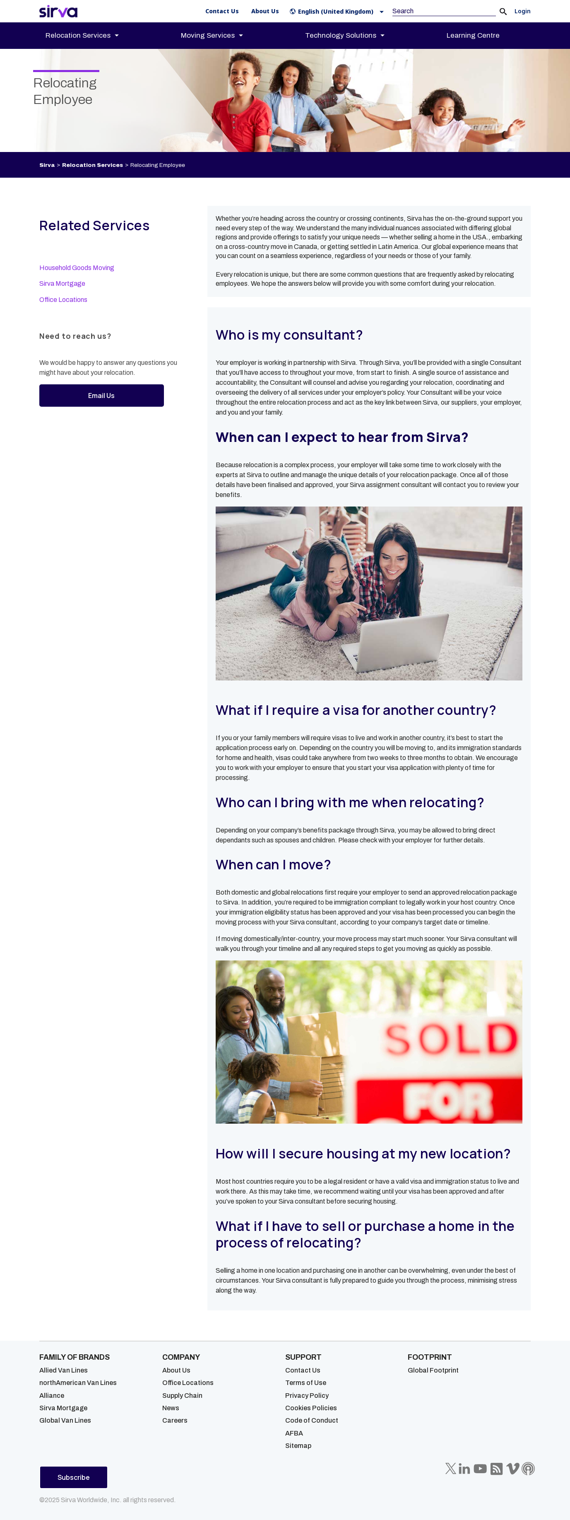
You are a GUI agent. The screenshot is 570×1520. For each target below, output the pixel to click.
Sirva (47, 165)
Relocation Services (92, 165)
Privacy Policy (307, 1395)
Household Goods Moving (76, 267)
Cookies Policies (311, 1407)
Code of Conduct (311, 1420)
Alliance (51, 1395)
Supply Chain (182, 1395)
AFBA (294, 1433)
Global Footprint (433, 1370)
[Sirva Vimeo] (512, 1468)
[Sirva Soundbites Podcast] (528, 1468)
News (170, 1407)
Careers (175, 1420)
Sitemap (298, 1445)
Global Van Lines (65, 1420)
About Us (176, 1370)
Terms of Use (305, 1382)
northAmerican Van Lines (78, 1382)
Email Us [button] (101, 395)
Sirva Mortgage (62, 283)
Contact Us (302, 1370)
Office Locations (63, 299)
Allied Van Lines (63, 1370)
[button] (338, 11)
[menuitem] (89, 35)
